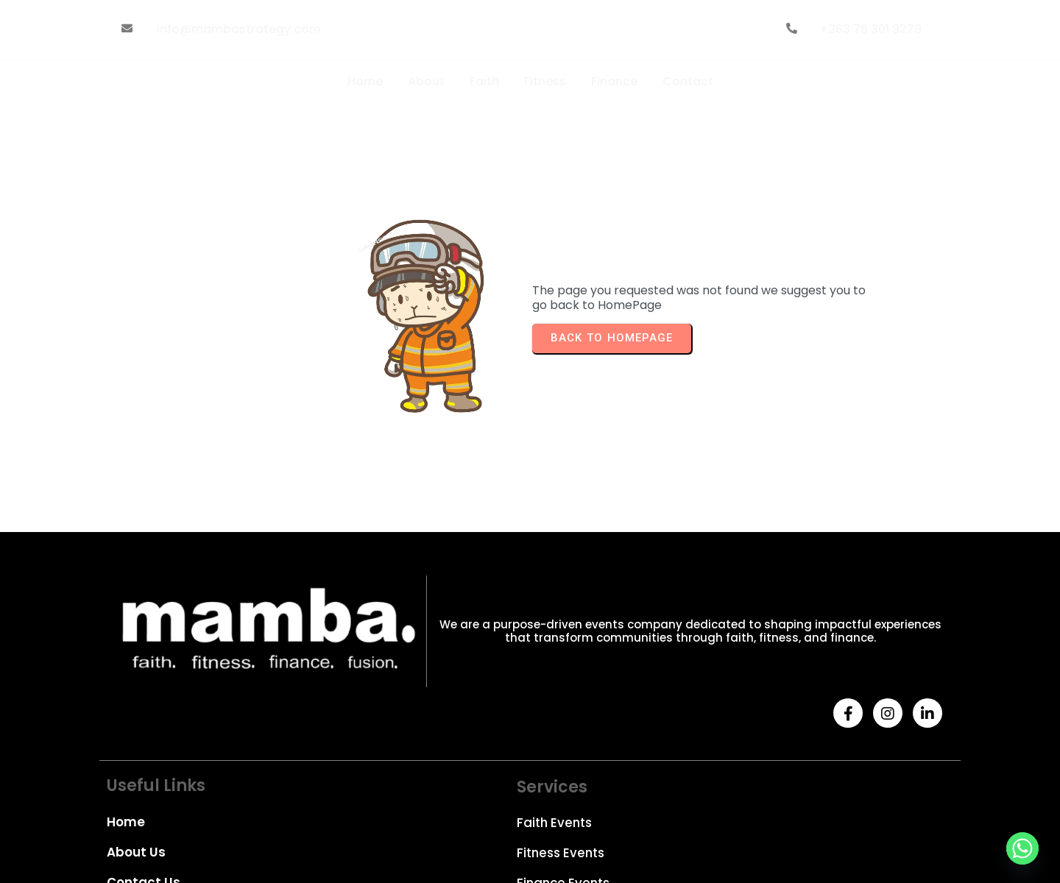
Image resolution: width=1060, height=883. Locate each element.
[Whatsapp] (1022, 848)
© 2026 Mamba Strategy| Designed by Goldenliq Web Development (276, 833)
